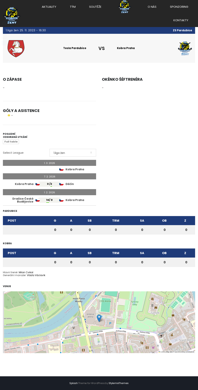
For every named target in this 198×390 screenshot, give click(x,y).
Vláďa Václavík (36, 275)
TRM (115, 221)
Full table (11, 142)
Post (12, 221)
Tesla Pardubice (73, 48)
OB (164, 221)
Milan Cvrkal (26, 272)
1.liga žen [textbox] (59, 153)
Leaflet (162, 352)
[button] (99, 318)
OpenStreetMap (179, 352)
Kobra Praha (126, 48)
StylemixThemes (119, 383)
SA (142, 221)
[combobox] (73, 153)
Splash (73, 383)
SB (90, 221)
